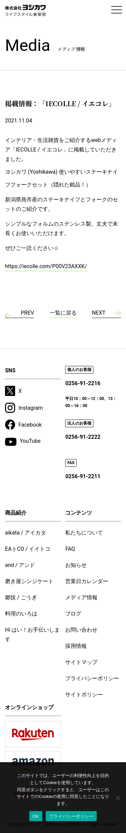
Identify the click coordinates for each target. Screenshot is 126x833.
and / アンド (20, 565)
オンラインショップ (29, 707)
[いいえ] (117, 797)
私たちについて (84, 532)
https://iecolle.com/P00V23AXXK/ (46, 266)
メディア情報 (81, 597)
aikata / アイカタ (25, 532)
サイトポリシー (84, 694)
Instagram (24, 408)
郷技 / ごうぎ (21, 597)
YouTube (23, 442)
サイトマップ (81, 662)
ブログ (73, 613)
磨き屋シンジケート (29, 581)
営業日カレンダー (86, 581)
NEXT (99, 313)
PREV (27, 313)
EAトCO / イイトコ (28, 549)
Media (45, 45)
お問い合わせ (81, 630)
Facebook (23, 425)
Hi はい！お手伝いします (32, 634)
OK (36, 816)
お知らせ (76, 565)
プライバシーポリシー (92, 678)
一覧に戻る (63, 313)
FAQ (70, 549)
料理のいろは (21, 613)
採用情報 (76, 646)
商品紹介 (16, 513)
